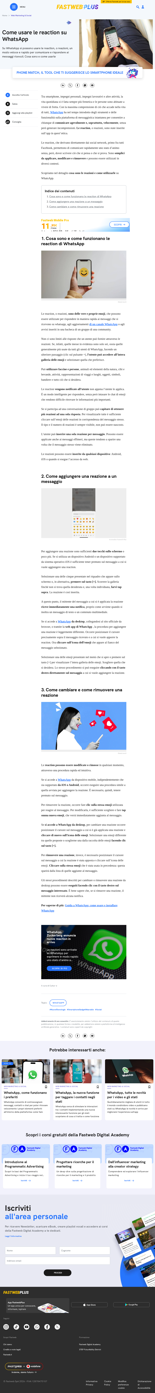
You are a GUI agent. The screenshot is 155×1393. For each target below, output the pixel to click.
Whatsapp (58, 1003)
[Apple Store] (89, 1304)
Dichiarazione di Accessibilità (144, 1384)
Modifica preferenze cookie (123, 1384)
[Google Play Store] (131, 1304)
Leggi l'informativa (13, 1236)
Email (92, 85)
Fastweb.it (7, 1354)
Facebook (77, 85)
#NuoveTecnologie (57, 1009)
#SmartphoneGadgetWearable (80, 1009)
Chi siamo (7, 1344)
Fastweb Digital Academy (89, 1344)
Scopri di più (59, 968)
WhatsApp (85, 85)
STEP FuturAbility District (90, 1349)
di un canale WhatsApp (103, 324)
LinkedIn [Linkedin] (63, 85)
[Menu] (17, 7)
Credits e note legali (12, 1349)
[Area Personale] (143, 7)
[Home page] (77, 7)
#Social (98, 1009)
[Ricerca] (138, 7)
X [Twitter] (70, 85)
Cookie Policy (107, 1383)
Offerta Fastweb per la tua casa (118, 2)
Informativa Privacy (91, 1383)
